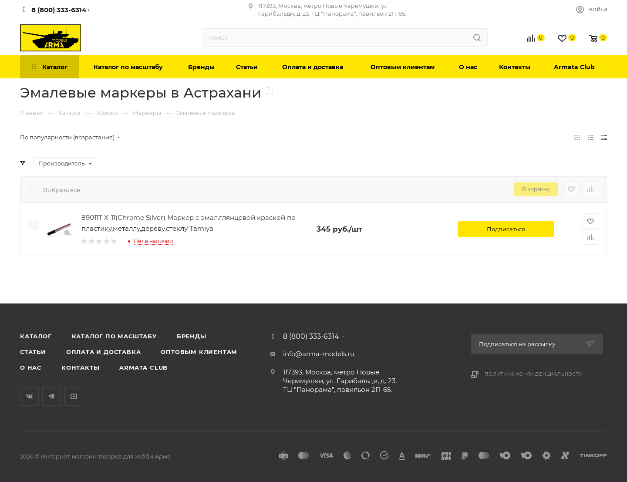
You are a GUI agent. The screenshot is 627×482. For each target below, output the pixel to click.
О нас (30, 367)
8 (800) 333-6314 (311, 336)
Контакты (80, 367)
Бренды (191, 336)
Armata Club (143, 367)
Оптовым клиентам (199, 351)
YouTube (73, 396)
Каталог (36, 336)
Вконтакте (29, 396)
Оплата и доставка (103, 351)
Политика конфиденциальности (534, 374)
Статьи (33, 351)
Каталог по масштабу (114, 336)
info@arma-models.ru (318, 354)
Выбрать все (61, 189)
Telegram (51, 396)
